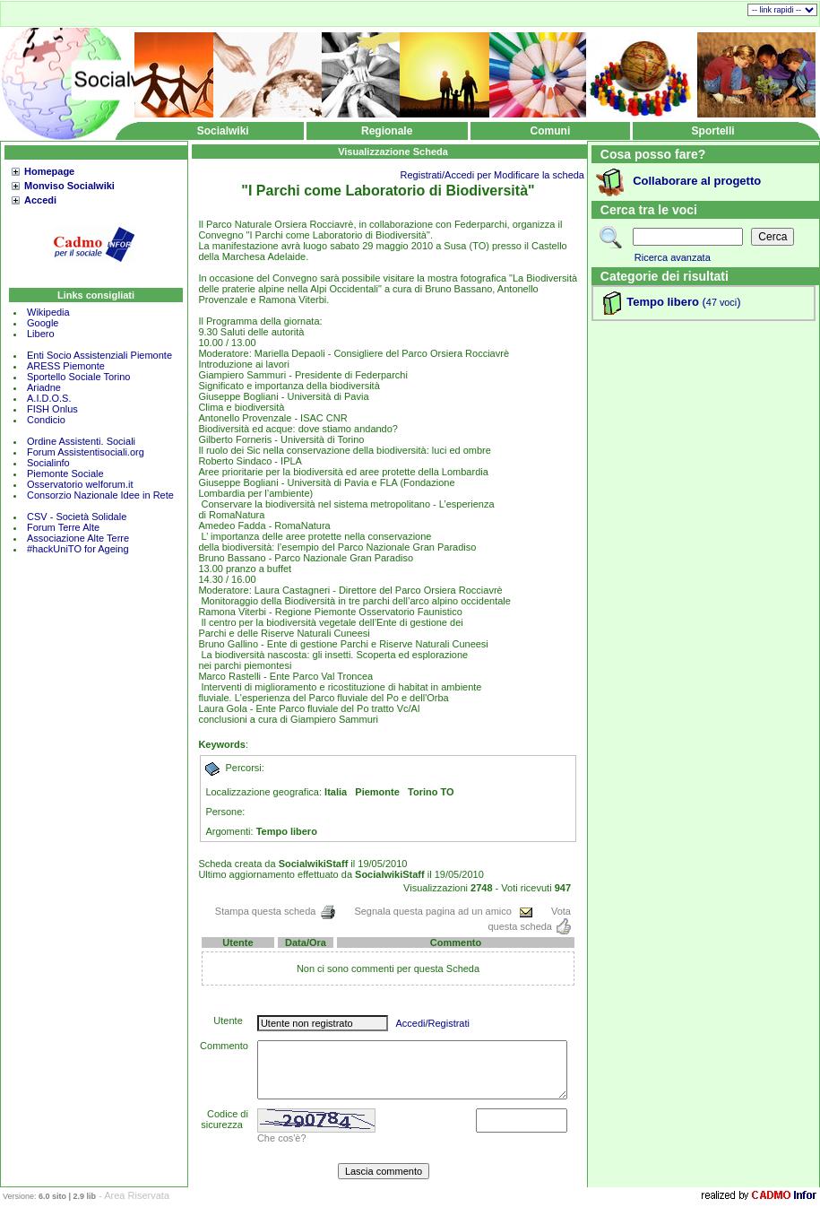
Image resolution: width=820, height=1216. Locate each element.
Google (42, 322)
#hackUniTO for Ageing (78, 548)
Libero (41, 333)
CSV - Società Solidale (76, 516)
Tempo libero (662, 301)
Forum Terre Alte (64, 527)
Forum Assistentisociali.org (85, 452)
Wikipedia (48, 312)
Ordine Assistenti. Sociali (81, 441)
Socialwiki (223, 131)
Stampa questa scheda (276, 911)
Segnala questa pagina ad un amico (443, 911)
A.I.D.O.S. (49, 398)
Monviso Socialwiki (69, 185)
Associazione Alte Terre (78, 538)
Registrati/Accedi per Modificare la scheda (492, 174)
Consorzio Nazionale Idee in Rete (100, 495)
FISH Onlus (52, 409)
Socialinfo (48, 462)
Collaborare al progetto (697, 180)
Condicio (46, 419)
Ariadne (44, 387)
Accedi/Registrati (432, 1023)
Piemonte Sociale (65, 473)
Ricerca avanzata (672, 257)
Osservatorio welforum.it (80, 484)
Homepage (49, 171)
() (720, 301)
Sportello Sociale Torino (78, 376)
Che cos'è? (281, 1138)
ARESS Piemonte (66, 365)
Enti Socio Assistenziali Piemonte (99, 355)
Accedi (40, 200)
